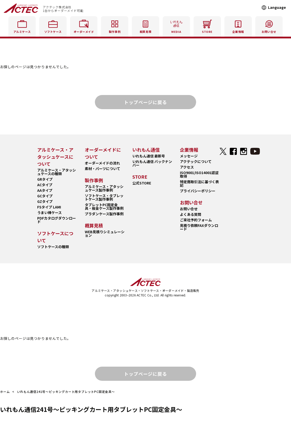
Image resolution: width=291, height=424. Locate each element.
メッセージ (189, 155)
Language (277, 7)
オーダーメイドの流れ (102, 163)
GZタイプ (45, 201)
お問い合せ (189, 208)
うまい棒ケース (49, 212)
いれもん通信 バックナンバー (152, 163)
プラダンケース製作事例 (104, 213)
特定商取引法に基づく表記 (199, 183)
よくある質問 (190, 214)
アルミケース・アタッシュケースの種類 (56, 172)
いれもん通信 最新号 (148, 155)
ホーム (5, 391)
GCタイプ (45, 195)
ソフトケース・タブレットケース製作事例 (104, 197)
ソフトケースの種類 (53, 246)
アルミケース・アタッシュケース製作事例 (104, 188)
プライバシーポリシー (197, 190)
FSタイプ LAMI (49, 206)
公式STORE (141, 182)
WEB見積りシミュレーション (104, 233)
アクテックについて (196, 161)
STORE (207, 26)
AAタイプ (44, 190)
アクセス (187, 167)
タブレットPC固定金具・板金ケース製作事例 (104, 206)
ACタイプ (44, 184)
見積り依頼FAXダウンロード (199, 227)
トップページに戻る (145, 102)
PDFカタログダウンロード (56, 220)
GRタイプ (45, 179)
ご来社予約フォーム (196, 219)
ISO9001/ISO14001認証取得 (199, 174)
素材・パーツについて (102, 168)
